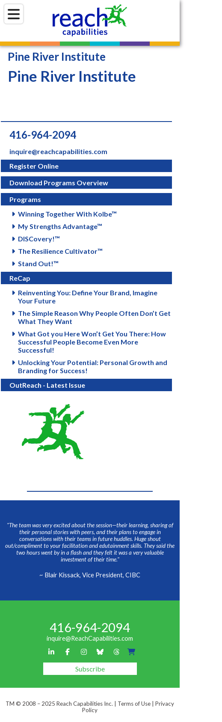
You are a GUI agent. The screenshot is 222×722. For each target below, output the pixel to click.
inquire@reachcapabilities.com (58, 151)
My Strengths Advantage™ (60, 226)
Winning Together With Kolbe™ (67, 214)
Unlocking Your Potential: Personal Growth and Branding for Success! (92, 366)
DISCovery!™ (39, 239)
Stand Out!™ (38, 263)
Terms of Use (134, 703)
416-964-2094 (42, 134)
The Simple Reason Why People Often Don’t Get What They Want (94, 317)
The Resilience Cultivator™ (60, 251)
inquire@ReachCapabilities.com (90, 638)
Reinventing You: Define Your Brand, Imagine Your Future (87, 296)
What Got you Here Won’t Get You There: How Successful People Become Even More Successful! (92, 342)
